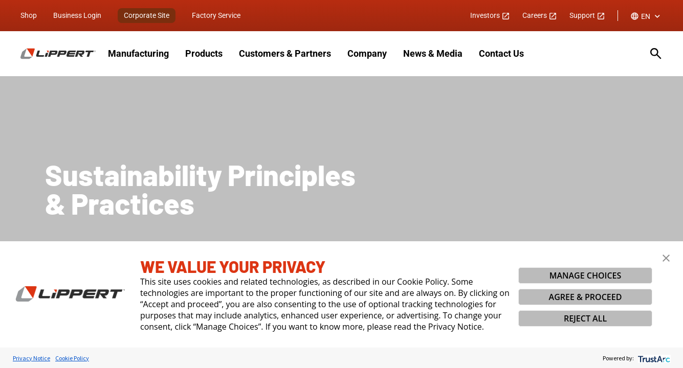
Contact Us (501, 53)
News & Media (432, 53)
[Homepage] (58, 54)
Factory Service (216, 15)
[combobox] (646, 16)
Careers (539, 15)
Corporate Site (146, 15)
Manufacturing (138, 53)
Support (587, 15)
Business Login (77, 15)
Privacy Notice (31, 358)
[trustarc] (653, 358)
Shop (28, 15)
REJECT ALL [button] (585, 318)
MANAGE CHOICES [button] (585, 275)
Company (367, 53)
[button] (666, 258)
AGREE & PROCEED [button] (585, 297)
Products (204, 53)
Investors (490, 15)
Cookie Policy (72, 358)
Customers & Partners (285, 53)
